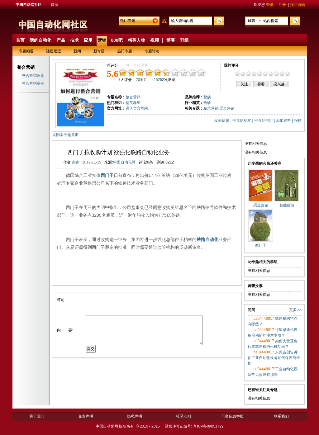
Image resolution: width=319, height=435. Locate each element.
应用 (88, 40)
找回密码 (297, 4)
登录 (270, 4)
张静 (75, 162)
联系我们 (281, 416)
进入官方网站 (137, 108)
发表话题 (221, 120)
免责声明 (85, 416)
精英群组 (133, 103)
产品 (60, 40)
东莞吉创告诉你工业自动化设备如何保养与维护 (274, 358)
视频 (154, 40)
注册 (282, 4)
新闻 (77, 51)
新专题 (99, 51)
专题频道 (26, 51)
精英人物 (136, 40)
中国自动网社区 (29, 4)
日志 (251, 20)
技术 (74, 40)
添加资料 (283, 120)
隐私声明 (134, 416)
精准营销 (210, 108)
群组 (184, 40)
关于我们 (36, 416)
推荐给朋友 (241, 120)
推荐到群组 (263, 120)
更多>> (295, 310)
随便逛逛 (53, 51)
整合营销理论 (33, 75)
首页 (54, 4)
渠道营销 (226, 108)
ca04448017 (263, 318)
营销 (102, 40)
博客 (170, 40)
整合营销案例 (33, 83)
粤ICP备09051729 (208, 426)
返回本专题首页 (65, 135)
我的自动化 (40, 40)
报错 (298, 120)
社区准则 (183, 416)
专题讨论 (152, 51)
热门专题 (127, 20)
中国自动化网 (124, 162)
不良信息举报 (232, 416)
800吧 (117, 40)
